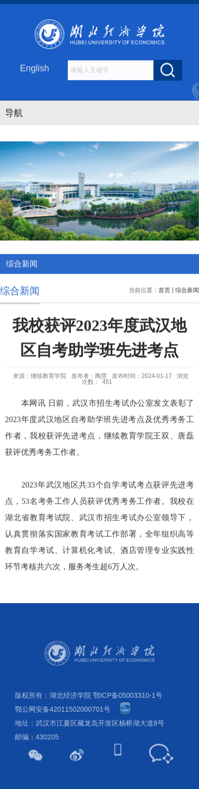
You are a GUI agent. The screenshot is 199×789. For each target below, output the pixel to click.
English (34, 69)
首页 (164, 301)
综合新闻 (187, 301)
